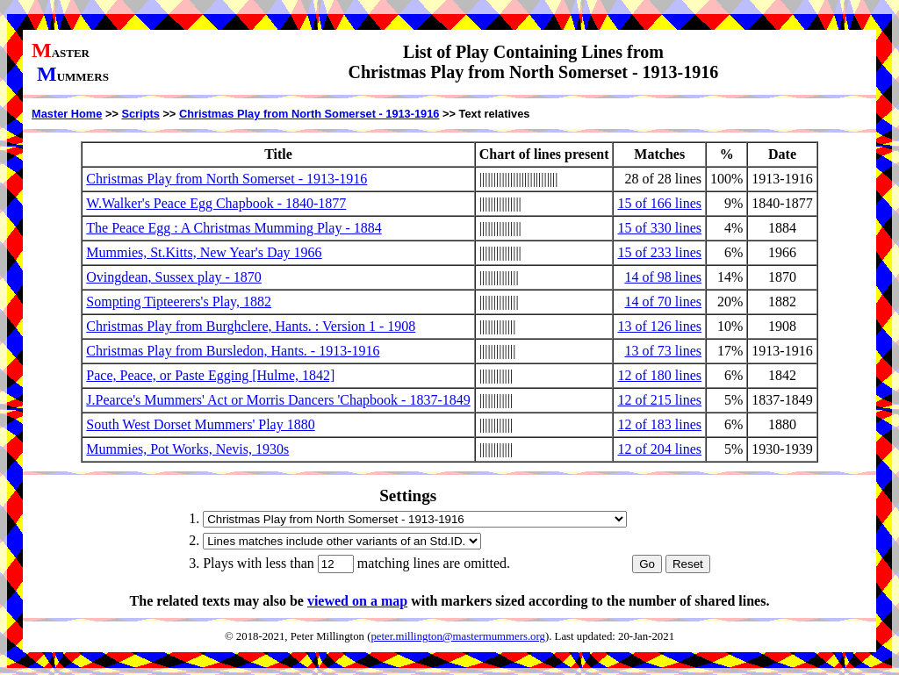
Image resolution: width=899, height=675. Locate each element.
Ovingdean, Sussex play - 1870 (174, 276)
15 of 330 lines (659, 227)
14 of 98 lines (662, 276)
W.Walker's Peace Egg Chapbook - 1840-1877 (216, 203)
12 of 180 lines (659, 375)
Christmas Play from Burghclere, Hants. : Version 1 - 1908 (250, 326)
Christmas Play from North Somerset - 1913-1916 (309, 113)
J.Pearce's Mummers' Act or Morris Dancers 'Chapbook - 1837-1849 (278, 399)
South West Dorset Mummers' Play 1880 (200, 424)
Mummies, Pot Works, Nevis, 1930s (187, 449)
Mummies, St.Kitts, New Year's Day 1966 (203, 252)
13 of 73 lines (662, 350)
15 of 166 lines (659, 203)
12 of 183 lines (659, 424)
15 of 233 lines (659, 252)
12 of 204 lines (659, 449)
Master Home (67, 113)
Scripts (140, 113)
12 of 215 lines (659, 399)
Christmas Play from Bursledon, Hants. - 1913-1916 (232, 350)
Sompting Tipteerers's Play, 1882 (178, 301)
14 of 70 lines (662, 301)
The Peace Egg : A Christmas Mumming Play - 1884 (233, 227)
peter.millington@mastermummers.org (457, 636)
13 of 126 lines (659, 326)
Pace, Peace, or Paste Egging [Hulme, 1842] (210, 375)
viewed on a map (357, 600)
